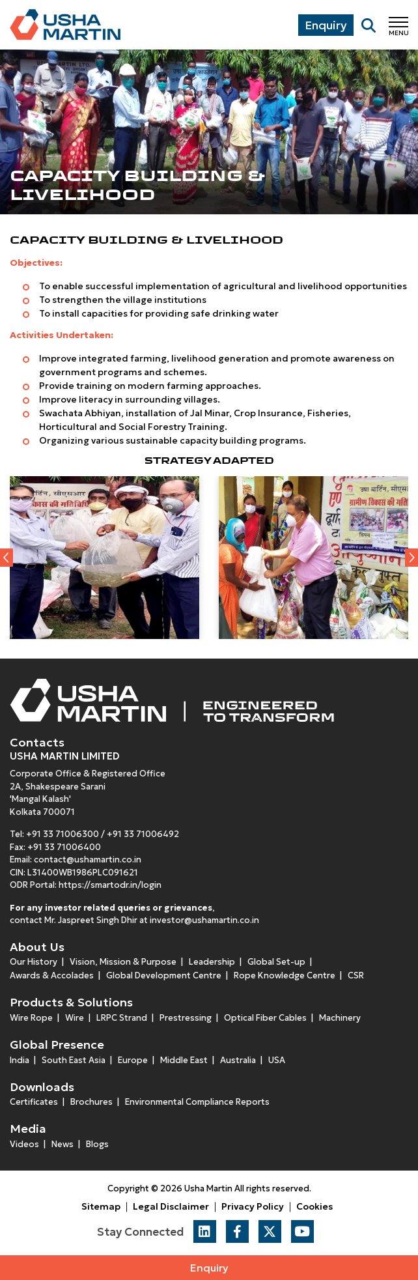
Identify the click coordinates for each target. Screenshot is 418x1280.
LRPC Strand (121, 1017)
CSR (356, 975)
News (62, 1144)
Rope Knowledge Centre (284, 975)
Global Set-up (276, 961)
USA (276, 1060)
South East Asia (73, 1060)
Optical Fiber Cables (265, 1017)
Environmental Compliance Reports (197, 1101)
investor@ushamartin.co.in (204, 920)
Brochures (91, 1101)
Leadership (212, 961)
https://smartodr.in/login (110, 884)
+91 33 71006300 (62, 834)
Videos (24, 1144)
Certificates (34, 1101)
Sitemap (100, 1206)
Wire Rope (31, 1017)
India (19, 1060)
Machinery (340, 1017)
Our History (33, 961)
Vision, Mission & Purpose (123, 961)
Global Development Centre (163, 975)
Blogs (97, 1144)
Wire (74, 1017)
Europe (133, 1060)
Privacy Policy (252, 1206)
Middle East (184, 1060)
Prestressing (186, 1017)
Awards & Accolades (52, 975)
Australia (238, 1060)
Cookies (314, 1206)
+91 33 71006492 (143, 834)
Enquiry (209, 1267)
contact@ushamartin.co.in (87, 859)
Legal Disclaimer (171, 1206)
